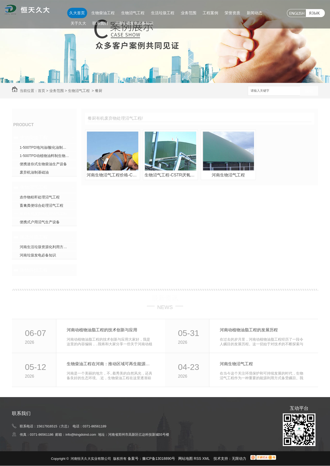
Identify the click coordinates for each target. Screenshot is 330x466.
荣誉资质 (232, 13)
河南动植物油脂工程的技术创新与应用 (102, 330)
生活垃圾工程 (162, 13)
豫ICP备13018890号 (158, 458)
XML (206, 458)
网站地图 (185, 458)
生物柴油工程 (103, 13)
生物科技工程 (34, 270)
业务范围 (188, 13)
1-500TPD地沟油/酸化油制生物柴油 (48, 147)
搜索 (309, 91)
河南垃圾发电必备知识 (133, 23)
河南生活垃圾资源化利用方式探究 (47, 247)
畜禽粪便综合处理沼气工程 (41, 205)
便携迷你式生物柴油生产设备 (43, 164)
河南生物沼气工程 (228, 175)
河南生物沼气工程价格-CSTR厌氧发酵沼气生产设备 (113, 175)
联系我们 (100, 23)
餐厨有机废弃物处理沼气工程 (43, 214)
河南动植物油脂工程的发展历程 (249, 330)
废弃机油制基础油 (34, 172)
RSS (198, 458)
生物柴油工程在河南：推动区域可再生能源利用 (110, 364)
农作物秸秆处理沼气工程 (40, 197)
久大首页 (77, 13)
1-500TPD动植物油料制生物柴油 (46, 156)
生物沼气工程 (133, 13)
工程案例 (210, 13)
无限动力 (239, 458)
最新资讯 (165, 298)
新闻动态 (254, 13)
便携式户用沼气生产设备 (40, 222)
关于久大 (78, 23)
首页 (41, 91)
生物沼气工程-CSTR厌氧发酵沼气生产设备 (170, 175)
